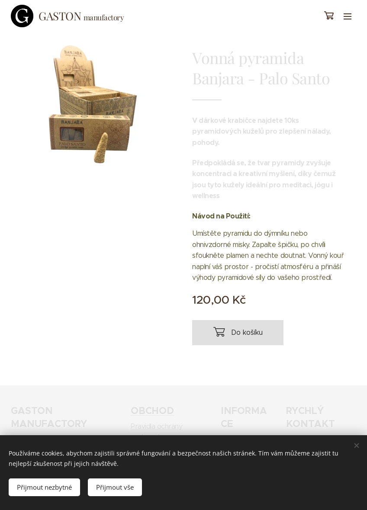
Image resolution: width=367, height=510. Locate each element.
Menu (347, 16)
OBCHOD (152, 410)
